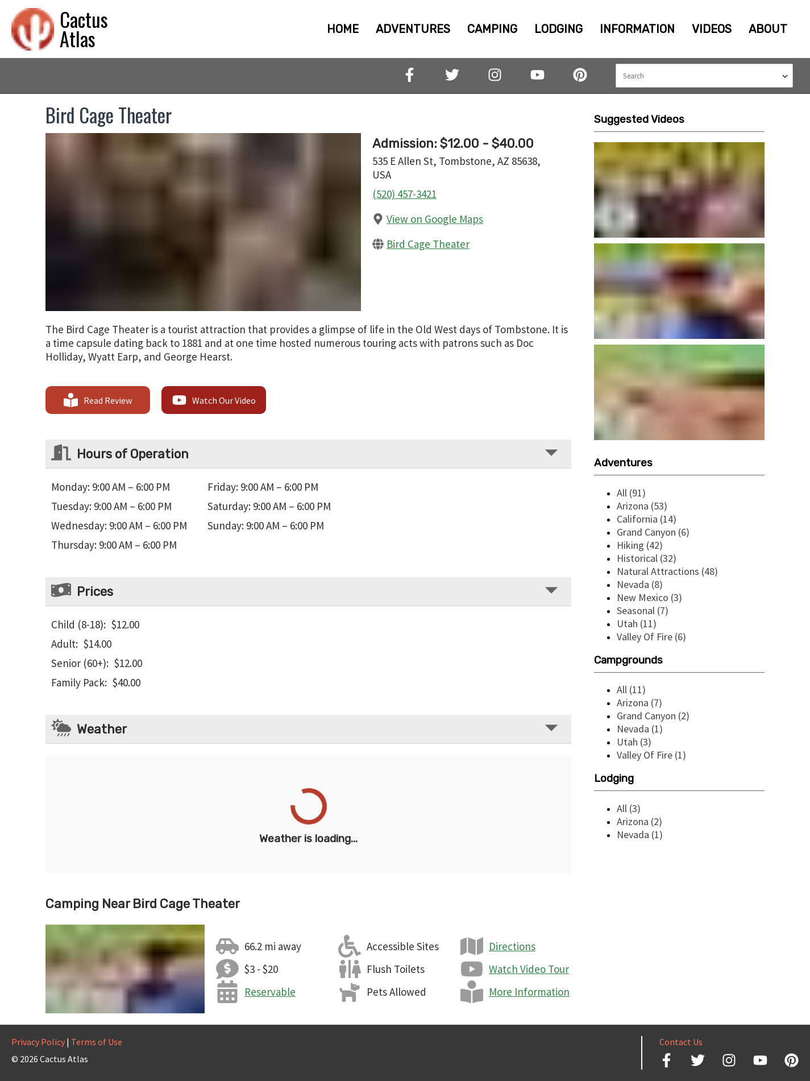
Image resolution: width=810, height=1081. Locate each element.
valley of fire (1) (651, 754)
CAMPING (492, 29)
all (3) (629, 808)
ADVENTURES (413, 29)
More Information (529, 992)
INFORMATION (637, 29)
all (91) (631, 492)
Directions (512, 946)
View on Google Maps (435, 219)
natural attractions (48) (667, 571)
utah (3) (634, 741)
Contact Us (681, 1041)
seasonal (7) (642, 610)
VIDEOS (712, 29)
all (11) (631, 689)
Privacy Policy (38, 1041)
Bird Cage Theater (428, 244)
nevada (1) (640, 728)
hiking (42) (640, 545)
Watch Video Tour (529, 969)
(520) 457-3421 (404, 194)
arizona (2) (639, 821)
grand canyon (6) (653, 532)
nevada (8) (640, 584)
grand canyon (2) (653, 715)
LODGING (558, 29)
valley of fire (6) (651, 636)
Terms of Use (96, 1041)
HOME (343, 29)
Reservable (270, 992)
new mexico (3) (649, 597)
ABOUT (768, 29)
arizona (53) (642, 505)
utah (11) (637, 623)
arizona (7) (639, 702)
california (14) (646, 518)
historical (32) (646, 558)
